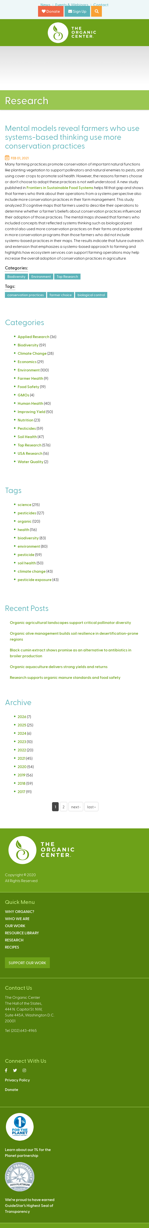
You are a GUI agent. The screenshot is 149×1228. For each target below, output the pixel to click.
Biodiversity (16, 276)
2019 (22, 774)
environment (29, 546)
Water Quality (30, 461)
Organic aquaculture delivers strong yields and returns (59, 666)
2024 (22, 733)
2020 (22, 766)
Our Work (15, 925)
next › (76, 806)
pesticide (26, 554)
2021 (21, 758)
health (23, 529)
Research (14, 939)
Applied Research (33, 336)
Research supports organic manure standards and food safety (65, 677)
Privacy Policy (17, 1079)
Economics (27, 361)
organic (25, 521)
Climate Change (32, 353)
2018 (22, 783)
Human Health (30, 403)
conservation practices (25, 295)
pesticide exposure (35, 579)
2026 (22, 716)
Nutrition (25, 420)
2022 (22, 749)
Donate (51, 11)
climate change (32, 571)
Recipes (12, 947)
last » (91, 806)
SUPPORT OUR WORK (27, 962)
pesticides (27, 512)
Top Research (67, 276)
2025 (22, 724)
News (45, 4)
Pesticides (27, 428)
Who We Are (17, 918)
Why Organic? (19, 911)
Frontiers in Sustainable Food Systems (60, 187)
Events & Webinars (71, 4)
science (24, 504)
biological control (91, 295)
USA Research (30, 453)
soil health (27, 562)
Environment (41, 276)
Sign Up (77, 11)
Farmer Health (30, 378)
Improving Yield (31, 411)
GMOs (23, 394)
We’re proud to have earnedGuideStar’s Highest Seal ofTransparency (29, 1205)
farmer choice (61, 295)
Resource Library (22, 932)
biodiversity (28, 537)
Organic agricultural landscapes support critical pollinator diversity (70, 622)
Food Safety (28, 386)
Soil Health (27, 436)
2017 (21, 791)
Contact (100, 4)
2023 (22, 741)
